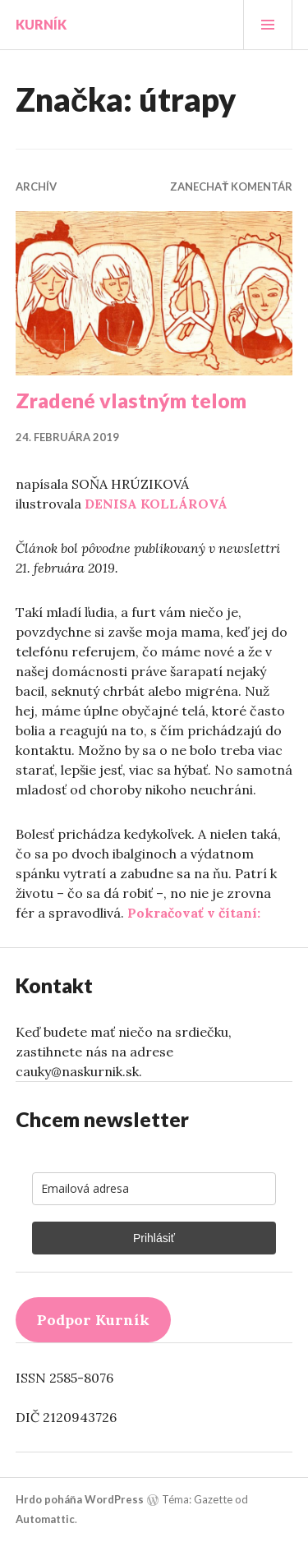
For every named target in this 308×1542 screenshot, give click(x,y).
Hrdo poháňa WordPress (80, 1499)
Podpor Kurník (93, 1319)
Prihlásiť (154, 1238)
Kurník (41, 24)
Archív (36, 186)
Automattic (45, 1519)
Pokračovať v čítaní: (193, 912)
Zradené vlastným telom (131, 400)
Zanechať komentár (231, 186)
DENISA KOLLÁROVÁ (156, 503)
